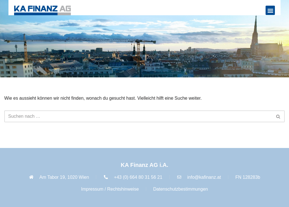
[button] (270, 10)
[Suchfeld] (138, 116)
